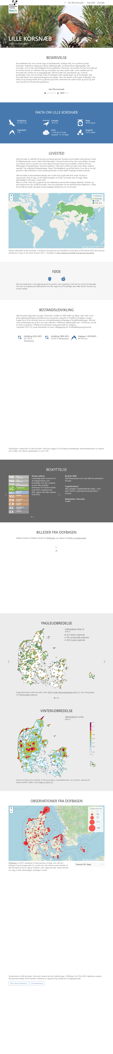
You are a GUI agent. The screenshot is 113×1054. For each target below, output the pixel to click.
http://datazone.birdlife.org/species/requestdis (75, 253)
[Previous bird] (2, 26)
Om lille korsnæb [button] (75, 2)
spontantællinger (67, 930)
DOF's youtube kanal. (77, 484)
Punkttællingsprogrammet (79, 965)
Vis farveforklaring (37, 876)
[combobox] (89, 811)
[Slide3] (58, 644)
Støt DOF (91, 2)
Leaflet (85, 806)
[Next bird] (111, 26)
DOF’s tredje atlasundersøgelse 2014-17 (64, 639)
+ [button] (11, 755)
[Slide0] (31, 463)
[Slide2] (57, 644)
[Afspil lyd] (45, 93)
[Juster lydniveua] (58, 93)
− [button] (11, 758)
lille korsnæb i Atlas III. (28, 641)
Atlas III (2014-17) (46, 729)
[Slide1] (33, 463)
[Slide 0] (55, 975)
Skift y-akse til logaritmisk (18, 876)
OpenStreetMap (93, 806)
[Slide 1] (57, 975)
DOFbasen (50, 484)
